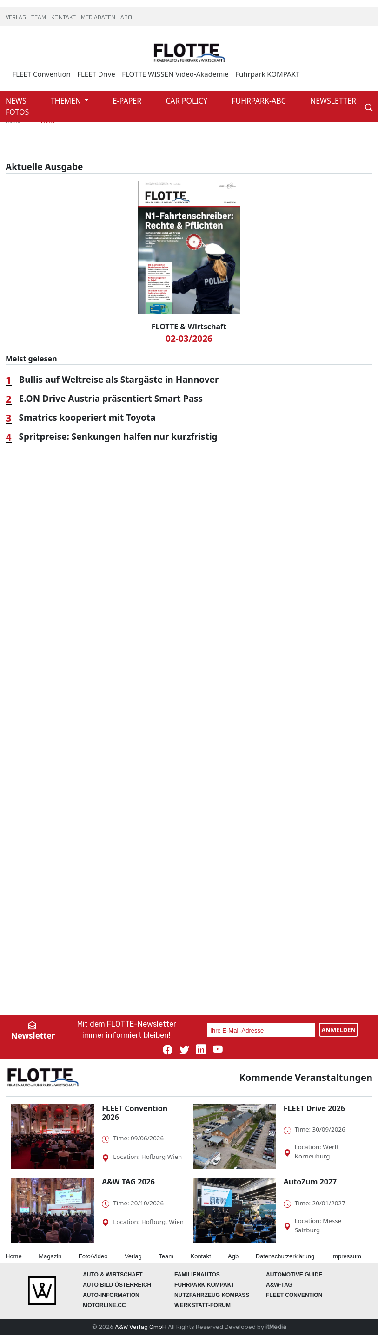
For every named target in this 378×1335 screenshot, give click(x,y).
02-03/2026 (189, 339)
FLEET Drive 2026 (314, 1108)
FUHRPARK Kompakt (204, 1285)
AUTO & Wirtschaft (112, 1274)
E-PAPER (128, 101)
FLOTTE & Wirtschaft (189, 326)
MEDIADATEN (99, 17)
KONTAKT (64, 17)
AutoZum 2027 (310, 1182)
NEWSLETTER (333, 101)
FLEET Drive (96, 74)
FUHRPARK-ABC (260, 101)
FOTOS (17, 112)
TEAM (39, 17)
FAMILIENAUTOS (197, 1274)
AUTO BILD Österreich (117, 1285)
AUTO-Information (111, 1295)
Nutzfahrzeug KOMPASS (211, 1295)
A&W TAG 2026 (128, 1182)
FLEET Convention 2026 (134, 1112)
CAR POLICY (187, 101)
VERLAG (16, 17)
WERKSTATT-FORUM (202, 1305)
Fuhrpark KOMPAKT (267, 74)
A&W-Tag (279, 1285)
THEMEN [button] (67, 101)
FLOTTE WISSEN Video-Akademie (175, 74)
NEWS (17, 101)
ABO (126, 17)
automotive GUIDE (294, 1274)
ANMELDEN (338, 1030)
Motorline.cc (104, 1305)
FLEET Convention (41, 74)
